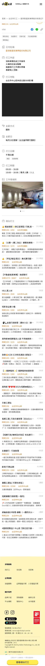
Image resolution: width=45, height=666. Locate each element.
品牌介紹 (8, 597)
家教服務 (20, 597)
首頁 (4, 18)
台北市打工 (13, 18)
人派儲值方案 (33, 583)
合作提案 (31, 601)
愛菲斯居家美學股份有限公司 (32, 18)
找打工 (7, 569)
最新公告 (31, 597)
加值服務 (8, 583)
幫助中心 (20, 601)
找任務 (19, 569)
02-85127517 (16, 628)
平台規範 (8, 601)
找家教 (30, 569)
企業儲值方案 (21, 583)
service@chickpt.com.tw (21, 630)
